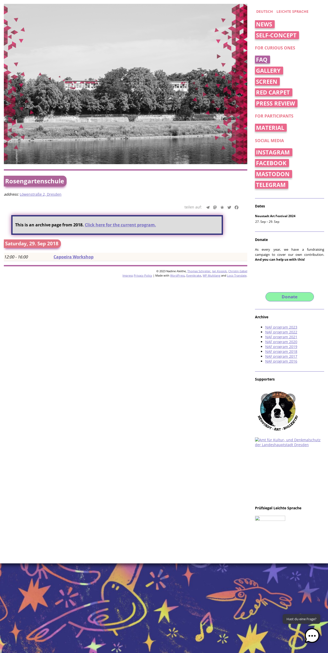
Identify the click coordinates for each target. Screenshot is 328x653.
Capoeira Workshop (74, 257)
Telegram (271, 185)
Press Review (275, 103)
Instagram (273, 152)
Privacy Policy (143, 275)
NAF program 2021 (281, 336)
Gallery (268, 71)
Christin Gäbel (237, 271)
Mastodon (273, 174)
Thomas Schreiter (199, 271)
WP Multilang (211, 275)
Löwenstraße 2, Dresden (40, 194)
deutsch (264, 11)
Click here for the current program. (120, 225)
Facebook (271, 163)
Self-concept (276, 35)
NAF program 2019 (281, 346)
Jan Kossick (219, 271)
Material (270, 128)
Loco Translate (237, 275)
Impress (127, 275)
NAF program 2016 (281, 361)
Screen (266, 82)
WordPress (177, 275)
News (264, 24)
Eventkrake (193, 275)
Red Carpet (273, 92)
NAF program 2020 (281, 341)
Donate (290, 297)
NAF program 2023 (281, 327)
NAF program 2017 (281, 356)
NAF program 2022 (281, 332)
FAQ (262, 60)
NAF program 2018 (281, 351)
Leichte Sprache (292, 11)
